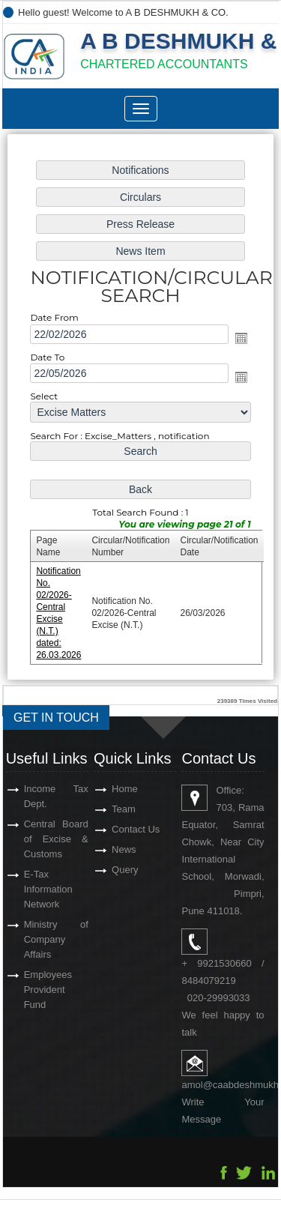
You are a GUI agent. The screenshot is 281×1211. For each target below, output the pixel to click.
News (124, 849)
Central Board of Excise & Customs (56, 839)
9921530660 (224, 963)
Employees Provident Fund (48, 989)
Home (125, 788)
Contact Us (136, 829)
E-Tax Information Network (48, 889)
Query (125, 869)
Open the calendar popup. (241, 338)
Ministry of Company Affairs (56, 939)
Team (124, 809)
